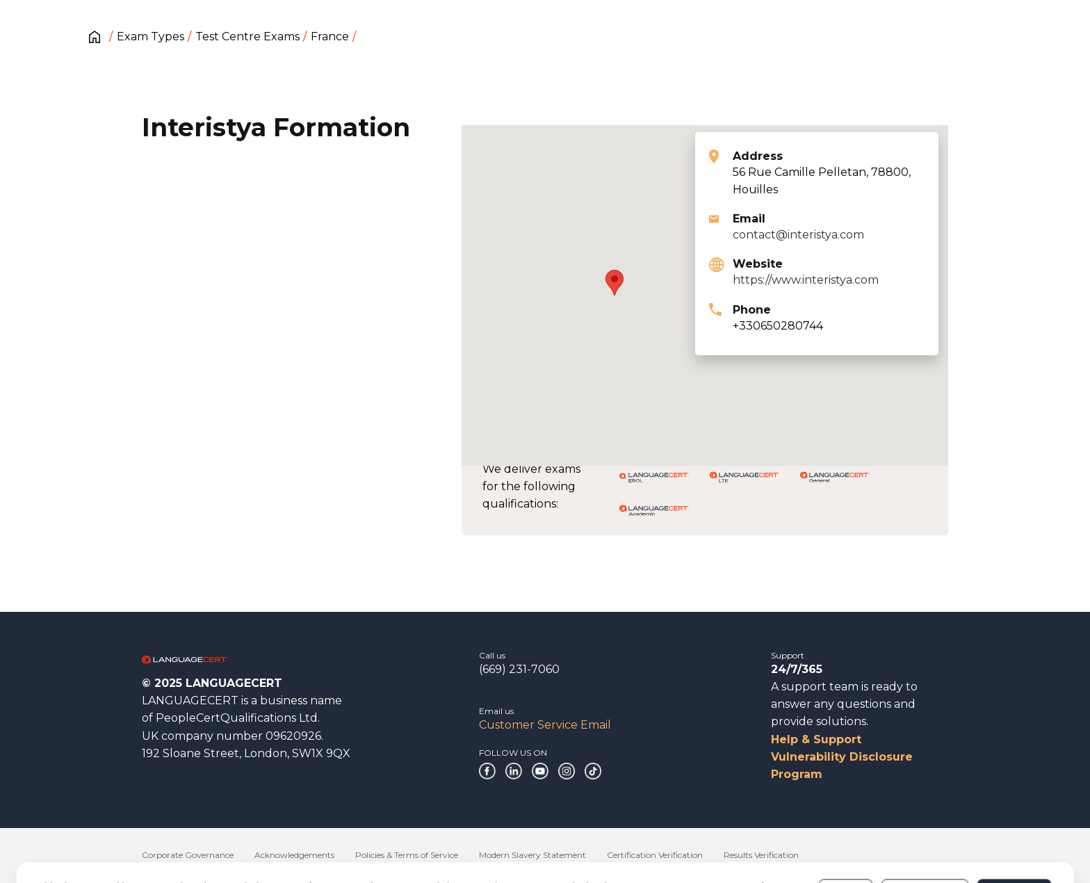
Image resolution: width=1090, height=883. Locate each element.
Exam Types (150, 36)
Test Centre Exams (247, 36)
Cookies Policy (147, 840)
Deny (846, 834)
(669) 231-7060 (519, 669)
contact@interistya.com (798, 234)
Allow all (1014, 834)
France (330, 36)
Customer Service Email (545, 724)
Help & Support (816, 739)
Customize (925, 834)
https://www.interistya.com (806, 279)
